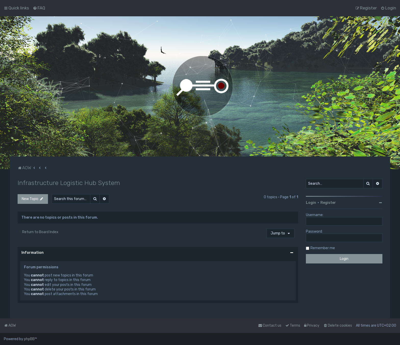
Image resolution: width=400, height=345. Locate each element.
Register (328, 203)
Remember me (322, 248)
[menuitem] (39, 7)
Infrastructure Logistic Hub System (69, 183)
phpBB (29, 339)
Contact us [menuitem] (269, 325)
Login (311, 203)
